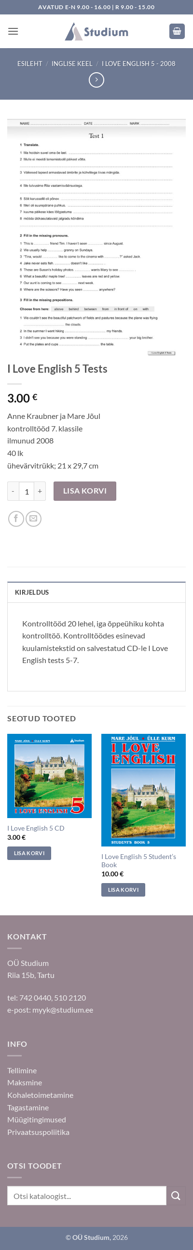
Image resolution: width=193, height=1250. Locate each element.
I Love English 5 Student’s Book (138, 861)
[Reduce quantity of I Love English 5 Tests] (13, 491)
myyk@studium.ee (62, 1009)
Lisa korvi (85, 490)
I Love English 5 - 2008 (139, 63)
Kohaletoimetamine (40, 1094)
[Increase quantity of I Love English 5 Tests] (40, 491)
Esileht (29, 63)
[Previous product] (96, 79)
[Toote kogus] (26, 491)
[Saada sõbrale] (33, 519)
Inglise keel (72, 63)
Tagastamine (28, 1107)
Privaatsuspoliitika (38, 1131)
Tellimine (22, 1070)
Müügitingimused (36, 1119)
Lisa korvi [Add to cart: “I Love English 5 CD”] (29, 853)
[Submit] (176, 1195)
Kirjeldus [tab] (32, 592)
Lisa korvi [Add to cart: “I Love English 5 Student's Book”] (123, 889)
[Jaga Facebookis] (16, 519)
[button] (13, 31)
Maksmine (24, 1082)
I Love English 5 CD (36, 828)
